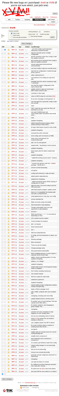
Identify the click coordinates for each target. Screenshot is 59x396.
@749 (13, 234)
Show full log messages (35, 36)
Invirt (43, 2)
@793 (13, 124)
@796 (13, 114)
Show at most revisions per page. (38, 34)
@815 (13, 54)
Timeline (17, 19)
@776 (13, 171)
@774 (13, 177)
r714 (36, 320)
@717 (13, 314)
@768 (13, 190)
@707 (13, 341)
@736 (13, 263)
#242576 (44, 215)
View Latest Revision (39, 25)
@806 (13, 86)
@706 (13, 344)
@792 (13, 127)
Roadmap (27, 19)
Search (53, 21)
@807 (13, 82)
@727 (13, 284)
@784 (13, 152)
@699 (13, 358)
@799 (13, 106)
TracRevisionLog (30, 384)
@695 (13, 367)
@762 (13, 206)
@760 (13, 209)
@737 (13, 259)
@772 (13, 180)
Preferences (53, 17)
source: (5, 27)
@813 (13, 61)
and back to (50, 31)
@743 (13, 246)
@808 (13, 78)
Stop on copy (15, 33)
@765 (13, 197)
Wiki (9, 19)
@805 (13, 90)
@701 (13, 351)
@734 (13, 266)
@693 (13, 373)
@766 (13, 194)
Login (31, 17)
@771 (13, 183)
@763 (13, 203)
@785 (13, 149)
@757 (13, 216)
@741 (13, 252)
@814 (13, 57)
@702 (13, 348)
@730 (13, 278)
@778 (13, 165)
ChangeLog (35, 389)
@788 (13, 140)
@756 (13, 219)
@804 (13, 93)
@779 (13, 161)
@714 (13, 324)
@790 (13, 133)
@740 (13, 255)
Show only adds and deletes (19, 37)
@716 (13, 318)
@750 (13, 231)
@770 (13, 187)
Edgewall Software (23, 392)
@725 (13, 291)
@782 (13, 155)
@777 (13, 168)
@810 (13, 72)
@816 (13, 50)
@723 (13, 297)
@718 (13, 311)
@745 (13, 241)
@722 (13, 300)
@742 (13, 249)
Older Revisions (51, 25)
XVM (51, 2)
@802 (13, 99)
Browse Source (39, 19)
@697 (13, 361)
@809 (13, 75)
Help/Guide (38, 17)
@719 (13, 307)
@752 (13, 228)
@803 (13, 96)
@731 (13, 275)
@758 (13, 213)
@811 (13, 68)
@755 (13, 222)
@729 (13, 281)
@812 (13, 65)
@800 (13, 102)
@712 (13, 328)
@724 (13, 294)
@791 (13, 130)
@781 (13, 158)
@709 (13, 334)
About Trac (45, 17)
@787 (13, 143)
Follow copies (15, 35)
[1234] (53, 96)
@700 (13, 354)
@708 (13, 338)
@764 (13, 200)
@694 (13, 370)
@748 (13, 237)
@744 (13, 243)
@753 (13, 225)
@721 (13, 304)
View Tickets (51, 19)
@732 (13, 272)
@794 (13, 121)
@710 (13, 331)
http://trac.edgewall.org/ (51, 392)
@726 (13, 287)
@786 (13, 146)
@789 (13, 136)
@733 (13, 269)
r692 (42, 370)
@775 (13, 174)
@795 (13, 118)
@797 (13, 109)
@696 (13, 364)
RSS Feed (26, 389)
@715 (13, 321)
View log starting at (36, 31)
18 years (21, 49)
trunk (12, 27)
